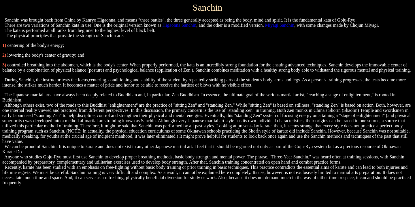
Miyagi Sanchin (279, 25)
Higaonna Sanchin (180, 25)
